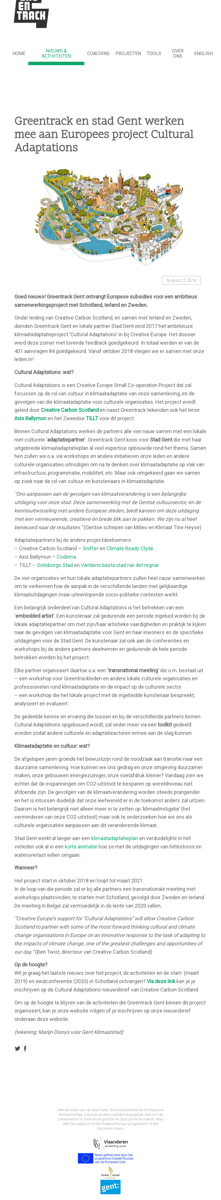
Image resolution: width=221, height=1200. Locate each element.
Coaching (98, 53)
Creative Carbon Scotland (70, 410)
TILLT (92, 418)
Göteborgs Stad (55, 565)
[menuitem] (18, 54)
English (203, 53)
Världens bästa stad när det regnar (120, 565)
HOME (18, 53)
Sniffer (90, 548)
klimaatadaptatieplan (114, 838)
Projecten (128, 53)
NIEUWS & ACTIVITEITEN (56, 53)
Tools (154, 53)
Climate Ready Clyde (129, 548)
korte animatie (81, 847)
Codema (66, 557)
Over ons (178, 53)
